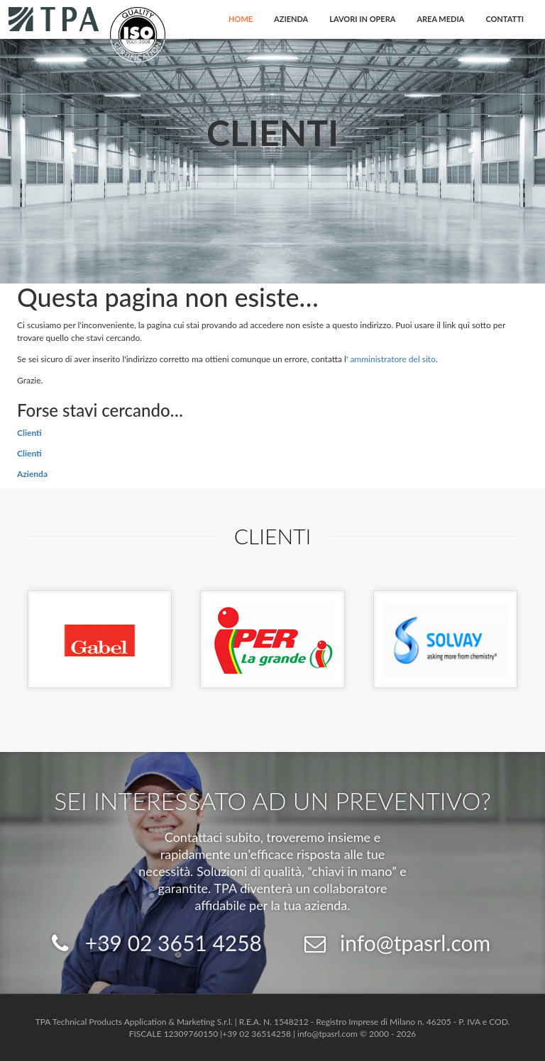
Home (241, 18)
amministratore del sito (393, 359)
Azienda (291, 18)
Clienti (29, 432)
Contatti (504, 18)
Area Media (440, 18)
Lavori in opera (362, 18)
